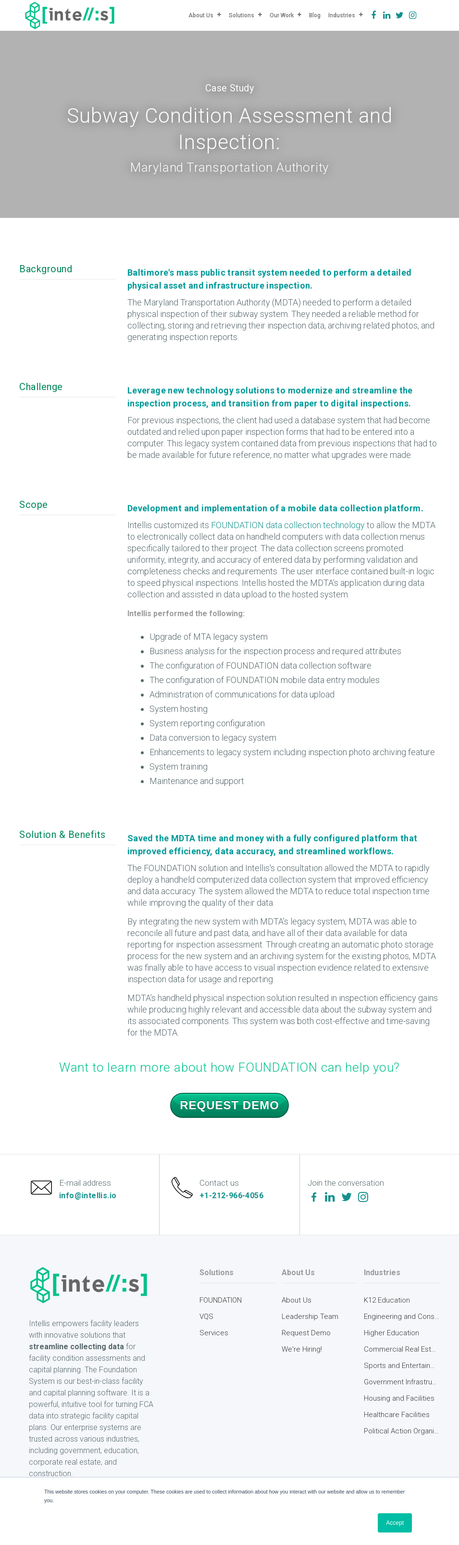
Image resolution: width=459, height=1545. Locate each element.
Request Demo (229, 1105)
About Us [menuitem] (200, 15)
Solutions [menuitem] (241, 15)
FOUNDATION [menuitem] (220, 1303)
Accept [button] (395, 1523)
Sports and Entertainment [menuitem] (402, 1369)
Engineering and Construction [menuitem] (402, 1320)
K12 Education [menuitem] (387, 1303)
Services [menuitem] (213, 1336)
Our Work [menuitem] (282, 15)
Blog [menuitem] (315, 15)
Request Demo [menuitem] (306, 1336)
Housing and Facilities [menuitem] (399, 1401)
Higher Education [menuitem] (391, 1336)
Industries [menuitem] (341, 15)
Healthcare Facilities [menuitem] (397, 1418)
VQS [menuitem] (206, 1320)
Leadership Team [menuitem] (310, 1320)
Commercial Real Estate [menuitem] (402, 1352)
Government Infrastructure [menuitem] (402, 1385)
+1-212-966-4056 (232, 1197)
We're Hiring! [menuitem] (302, 1352)
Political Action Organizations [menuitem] (402, 1434)
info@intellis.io (88, 1197)
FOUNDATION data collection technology (288, 525)
